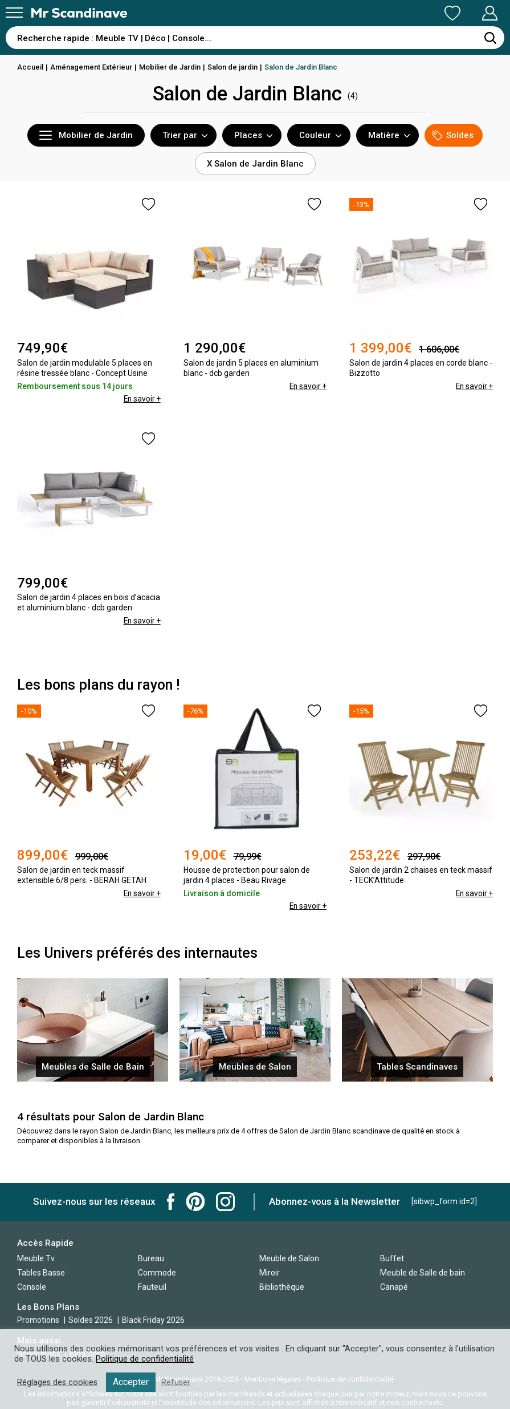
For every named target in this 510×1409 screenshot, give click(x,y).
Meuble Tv (36, 1258)
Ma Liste (393, 13)
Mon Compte (468, 13)
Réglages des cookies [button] (58, 1382)
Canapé (394, 1286)
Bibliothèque (281, 1286)
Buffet (392, 1258)
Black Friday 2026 (153, 1320)
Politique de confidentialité (145, 1359)
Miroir (269, 1272)
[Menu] (14, 12)
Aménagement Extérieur (91, 67)
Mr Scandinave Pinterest (195, 1201)
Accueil (30, 67)
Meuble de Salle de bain (422, 1272)
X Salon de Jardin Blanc (255, 164)
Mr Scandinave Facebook (171, 1201)
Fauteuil (152, 1286)
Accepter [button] (132, 1381)
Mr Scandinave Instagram (225, 1201)
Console (31, 1286)
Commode (157, 1272)
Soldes (453, 135)
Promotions (38, 1320)
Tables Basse (41, 1272)
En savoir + (141, 398)
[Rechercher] (490, 37)
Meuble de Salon (289, 1258)
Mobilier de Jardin (170, 67)
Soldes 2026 (91, 1320)
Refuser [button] (178, 1382)
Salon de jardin (233, 67)
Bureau (151, 1258)
